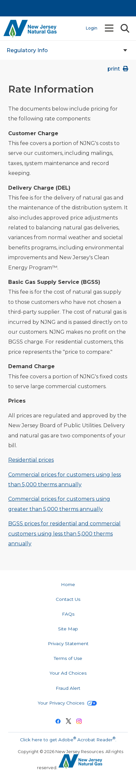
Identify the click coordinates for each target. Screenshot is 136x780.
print (118, 69)
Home (68, 584)
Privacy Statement (68, 643)
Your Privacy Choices (67, 703)
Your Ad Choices (68, 673)
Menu (110, 28)
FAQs (68, 614)
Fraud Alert (68, 688)
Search (124, 28)
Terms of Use (68, 658)
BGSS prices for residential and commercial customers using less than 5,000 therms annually (64, 533)
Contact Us (68, 599)
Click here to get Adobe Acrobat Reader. (68, 739)
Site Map (68, 628)
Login (91, 28)
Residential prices (31, 460)
